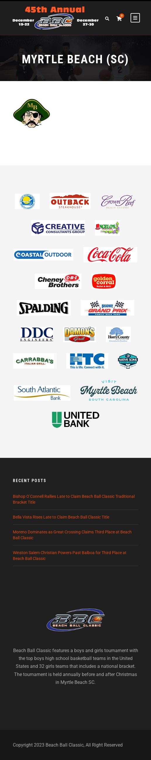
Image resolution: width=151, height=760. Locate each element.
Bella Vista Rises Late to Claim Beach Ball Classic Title (61, 517)
